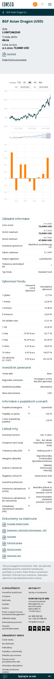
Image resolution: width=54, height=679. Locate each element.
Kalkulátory (7, 647)
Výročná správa (14, 549)
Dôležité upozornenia (11, 655)
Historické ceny (14, 556)
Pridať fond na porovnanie (14, 59)
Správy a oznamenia (38, 592)
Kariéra (5, 608)
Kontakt (5, 604)
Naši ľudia (6, 600)
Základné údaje (9, 618)
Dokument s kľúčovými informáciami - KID (27, 530)
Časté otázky (8, 639)
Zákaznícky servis (13, 635)
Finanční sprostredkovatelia (10, 627)
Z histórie (6, 596)
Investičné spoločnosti (12, 592)
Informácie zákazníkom (12, 665)
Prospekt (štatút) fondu (18, 524)
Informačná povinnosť (12, 622)
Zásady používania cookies (10, 670)
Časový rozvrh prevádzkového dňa (11, 660)
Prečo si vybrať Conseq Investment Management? (13, 613)
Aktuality (35, 588)
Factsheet (11, 54)
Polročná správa (14, 543)
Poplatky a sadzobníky (12, 651)
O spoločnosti (11, 588)
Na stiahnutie (8, 643)
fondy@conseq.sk (36, 621)
